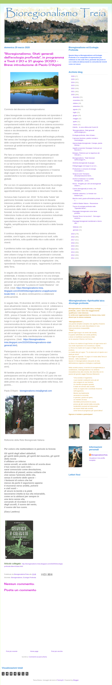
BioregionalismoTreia (99, 455)
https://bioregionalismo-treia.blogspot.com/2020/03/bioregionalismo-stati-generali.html (28, 342)
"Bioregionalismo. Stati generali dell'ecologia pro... (83, 131)
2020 (73, 94)
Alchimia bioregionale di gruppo (83, 163)
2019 (73, 234)
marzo (75, 124)
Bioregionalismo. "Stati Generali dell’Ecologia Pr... (83, 159)
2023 (73, 85)
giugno (75, 115)
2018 (73, 237)
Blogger (76, 680)
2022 (73, 88)
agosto (75, 109)
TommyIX (60, 680)
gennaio (76, 230)
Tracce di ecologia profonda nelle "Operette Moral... (84, 207)
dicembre (76, 97)
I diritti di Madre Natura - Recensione (85, 203)
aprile (75, 121)
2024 (73, 82)
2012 (73, 255)
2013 (73, 252)
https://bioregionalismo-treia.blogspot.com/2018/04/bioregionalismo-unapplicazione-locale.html (30, 291)
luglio (75, 112)
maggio (76, 118)
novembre (76, 100)
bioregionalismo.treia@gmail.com (36, 391)
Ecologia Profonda (29, 577)
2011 (73, 258)
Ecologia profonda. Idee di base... (84, 135)
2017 (73, 240)
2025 (73, 79)
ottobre (75, 103)
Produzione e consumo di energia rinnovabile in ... (84, 170)
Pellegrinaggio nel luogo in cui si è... (84, 166)
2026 (73, 76)
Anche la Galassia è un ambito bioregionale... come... (83, 180)
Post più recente (11, 651)
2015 (73, 246)
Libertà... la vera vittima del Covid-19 (85, 127)
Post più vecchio (57, 651)
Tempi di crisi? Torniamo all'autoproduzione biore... (82, 175)
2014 (73, 249)
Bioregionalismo (16, 577)
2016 (73, 243)
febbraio (76, 227)
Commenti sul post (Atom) (38, 657)
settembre (76, 106)
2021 (73, 91)
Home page (34, 651)
